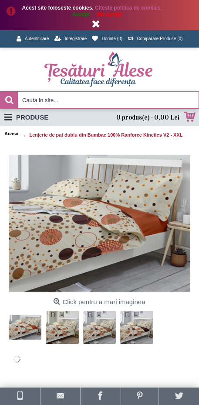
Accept (81, 14)
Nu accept (109, 14)
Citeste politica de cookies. (129, 8)
